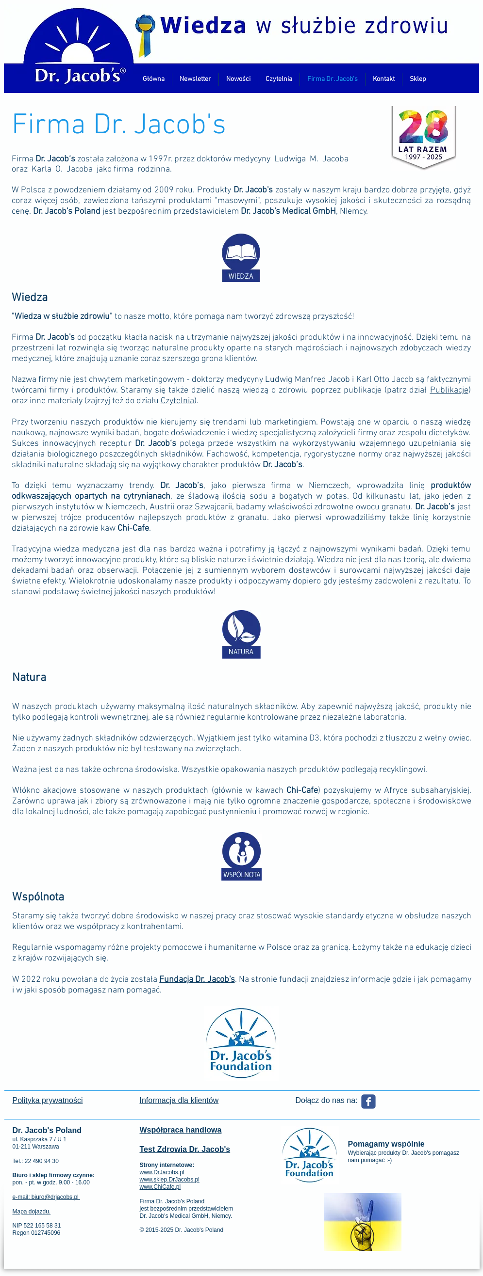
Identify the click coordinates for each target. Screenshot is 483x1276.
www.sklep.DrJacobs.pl (170, 1179)
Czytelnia (177, 401)
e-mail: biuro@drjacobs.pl (47, 1197)
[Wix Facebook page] (368, 1101)
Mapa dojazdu (31, 1211)
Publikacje (449, 390)
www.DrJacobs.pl (162, 1172)
